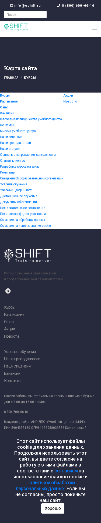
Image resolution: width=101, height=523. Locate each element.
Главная (11, 78)
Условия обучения (13, 184)
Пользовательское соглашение (22, 208)
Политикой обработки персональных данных (45, 485)
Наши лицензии (11, 137)
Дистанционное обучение (18, 196)
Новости (69, 101)
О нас (4, 107)
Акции (68, 95)
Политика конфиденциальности (23, 214)
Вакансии (7, 113)
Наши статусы (10, 149)
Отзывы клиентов (12, 160)
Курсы (5, 95)
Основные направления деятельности (27, 155)
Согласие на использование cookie (25, 226)
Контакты (6, 125)
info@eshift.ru (27, 6)
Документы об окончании (18, 202)
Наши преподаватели (15, 143)
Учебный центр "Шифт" (16, 190)
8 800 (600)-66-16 (16, 412)
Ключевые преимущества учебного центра (31, 119)
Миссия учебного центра (18, 131)
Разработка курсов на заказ (20, 166)
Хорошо (53, 508)
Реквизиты (7, 172)
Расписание (9, 101)
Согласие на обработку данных (22, 220)
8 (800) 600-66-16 (78, 6)
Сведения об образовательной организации (31, 178)
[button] (94, 29)
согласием (66, 470)
